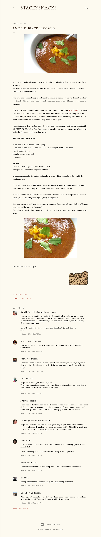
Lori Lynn (25, 378)
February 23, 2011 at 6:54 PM (31, 455)
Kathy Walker (27, 359)
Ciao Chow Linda (28, 493)
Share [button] (15, 295)
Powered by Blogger (50, 524)
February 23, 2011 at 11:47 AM (31, 393)
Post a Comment (20, 509)
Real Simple (74, 110)
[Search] (86, 7)
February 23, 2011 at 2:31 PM (31, 413)
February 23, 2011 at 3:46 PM (31, 433)
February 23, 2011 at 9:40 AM (31, 351)
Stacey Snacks (39, 8)
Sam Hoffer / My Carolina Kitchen (36, 312)
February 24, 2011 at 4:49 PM (31, 503)
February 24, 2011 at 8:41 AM (31, 470)
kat (22, 478)
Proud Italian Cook (29, 341)
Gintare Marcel (57, 529)
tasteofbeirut (26, 463)
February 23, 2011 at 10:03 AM (32, 371)
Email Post (23, 295)
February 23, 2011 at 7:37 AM (31, 334)
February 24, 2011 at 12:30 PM (32, 485)
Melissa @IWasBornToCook (33, 420)
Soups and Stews (24, 298)
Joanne (24, 440)
